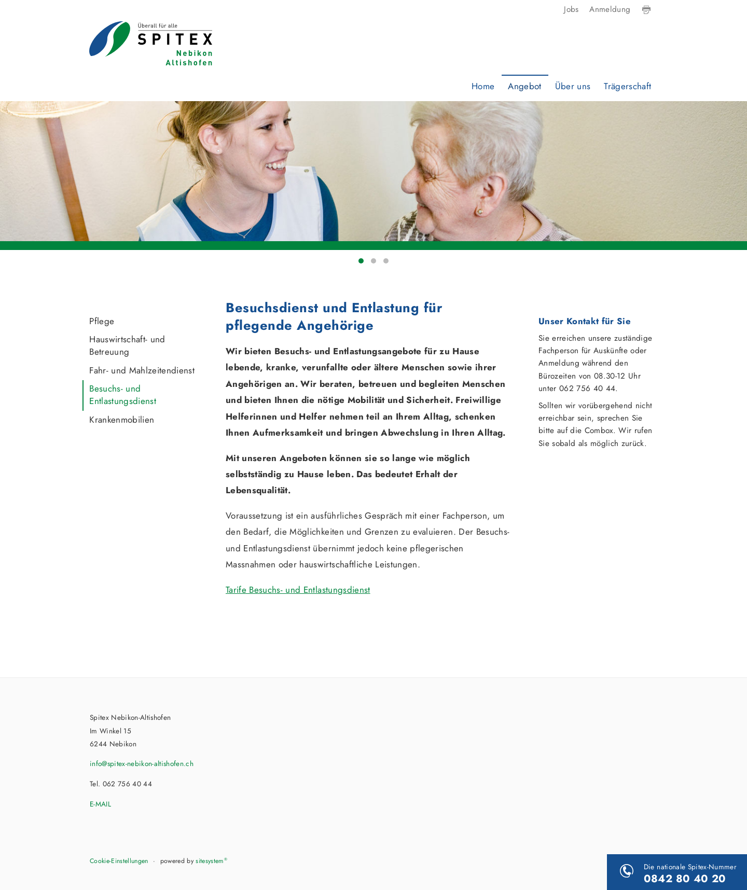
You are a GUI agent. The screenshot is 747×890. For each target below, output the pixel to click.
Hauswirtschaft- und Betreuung (127, 345)
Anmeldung (609, 9)
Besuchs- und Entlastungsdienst (122, 394)
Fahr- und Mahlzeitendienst (142, 370)
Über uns (573, 86)
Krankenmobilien (121, 419)
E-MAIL (100, 804)
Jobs (571, 9)
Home (483, 86)
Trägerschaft (627, 86)
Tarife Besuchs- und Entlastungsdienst (298, 589)
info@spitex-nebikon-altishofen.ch (141, 763)
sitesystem (211, 861)
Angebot (524, 86)
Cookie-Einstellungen (119, 861)
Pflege (101, 321)
